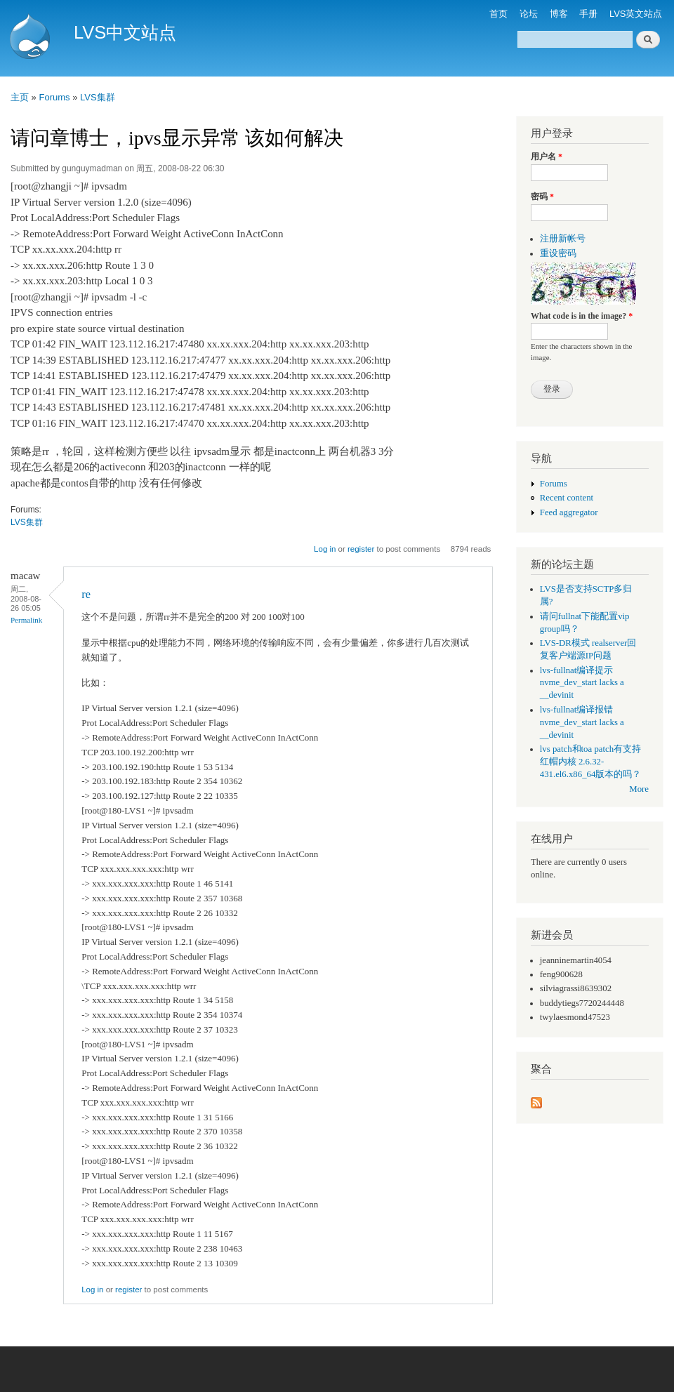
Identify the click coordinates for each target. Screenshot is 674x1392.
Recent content (566, 498)
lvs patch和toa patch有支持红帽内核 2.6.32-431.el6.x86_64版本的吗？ (591, 761)
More (639, 789)
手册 (588, 13)
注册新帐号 (563, 239)
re (86, 594)
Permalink (26, 620)
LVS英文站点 (636, 13)
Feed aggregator (569, 512)
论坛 (529, 13)
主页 (20, 97)
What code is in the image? (582, 316)
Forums (54, 97)
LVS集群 (97, 97)
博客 (559, 13)
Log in (325, 549)
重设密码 (558, 253)
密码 (542, 196)
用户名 (546, 156)
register (361, 549)
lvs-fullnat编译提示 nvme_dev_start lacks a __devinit (582, 683)
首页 (498, 13)
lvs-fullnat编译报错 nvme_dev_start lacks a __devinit (582, 722)
